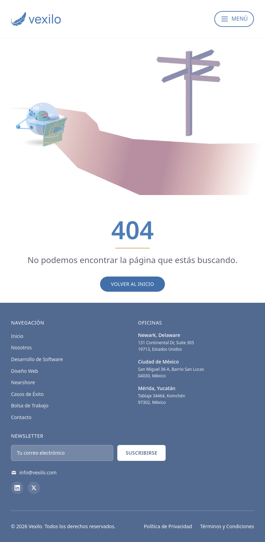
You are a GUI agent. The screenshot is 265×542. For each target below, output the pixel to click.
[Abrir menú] (234, 19)
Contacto (21, 417)
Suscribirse (141, 452)
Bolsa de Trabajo (30, 405)
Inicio (17, 336)
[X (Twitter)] (34, 488)
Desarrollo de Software (37, 359)
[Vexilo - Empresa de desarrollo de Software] (36, 19)
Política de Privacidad (168, 526)
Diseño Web (24, 371)
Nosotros (21, 347)
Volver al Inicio (132, 284)
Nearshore (23, 382)
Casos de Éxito (27, 394)
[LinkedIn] (17, 488)
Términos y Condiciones (227, 526)
